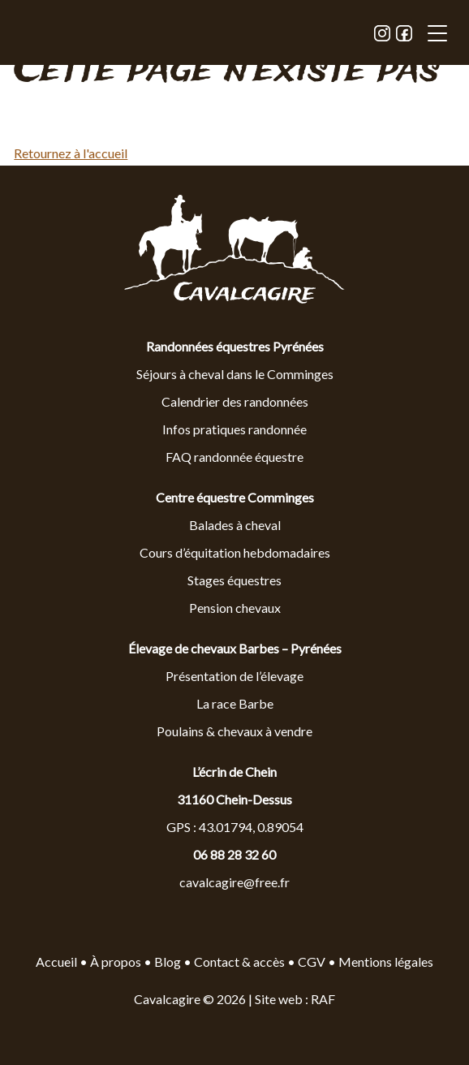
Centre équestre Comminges (235, 497)
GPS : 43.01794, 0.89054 (234, 826)
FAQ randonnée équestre (234, 456)
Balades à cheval (235, 524)
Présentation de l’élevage (234, 675)
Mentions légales (385, 961)
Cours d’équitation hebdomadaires (235, 552)
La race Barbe (234, 703)
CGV (311, 961)
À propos (115, 961)
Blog (168, 961)
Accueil (56, 961)
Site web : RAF (295, 999)
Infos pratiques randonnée (234, 429)
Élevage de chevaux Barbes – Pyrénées (235, 648)
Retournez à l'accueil (70, 153)
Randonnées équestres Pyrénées (235, 346)
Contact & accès (239, 961)
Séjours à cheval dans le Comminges (234, 374)
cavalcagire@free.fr (234, 882)
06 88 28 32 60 (234, 854)
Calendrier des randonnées (234, 401)
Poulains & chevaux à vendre (234, 731)
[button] (437, 35)
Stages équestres (234, 580)
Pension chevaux (235, 607)
